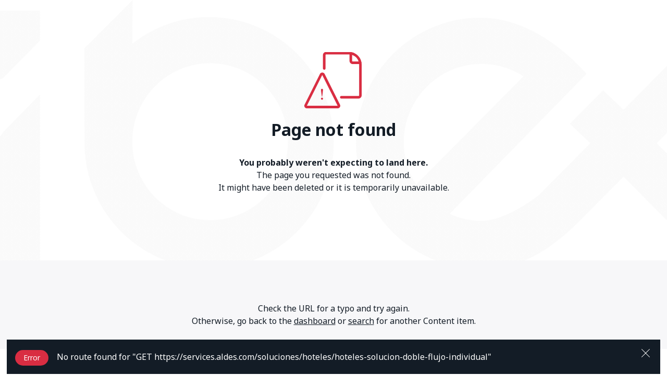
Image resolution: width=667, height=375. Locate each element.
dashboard (315, 321)
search (361, 321)
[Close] (645, 352)
